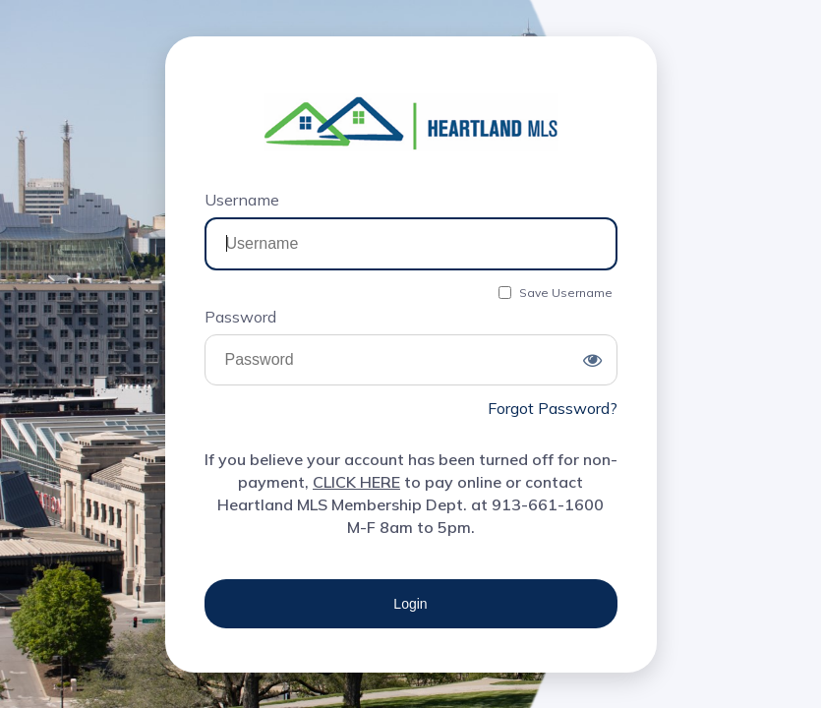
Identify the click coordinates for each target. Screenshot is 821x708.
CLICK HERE (356, 482)
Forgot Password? (552, 408)
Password (240, 316)
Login (410, 604)
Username (242, 199)
